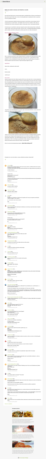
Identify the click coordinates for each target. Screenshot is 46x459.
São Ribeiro (9, 262)
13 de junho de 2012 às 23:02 (12, 385)
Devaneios (9, 279)
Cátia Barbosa (10, 354)
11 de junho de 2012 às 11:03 (12, 215)
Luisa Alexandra (10, 205)
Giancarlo (9, 251)
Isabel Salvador (10, 190)
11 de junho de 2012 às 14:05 (12, 266)
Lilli (8, 373)
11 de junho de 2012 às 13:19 (12, 248)
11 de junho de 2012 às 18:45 (12, 323)
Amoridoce (6, 1)
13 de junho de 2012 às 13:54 (12, 376)
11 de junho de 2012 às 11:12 (12, 222)
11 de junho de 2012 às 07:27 (12, 192)
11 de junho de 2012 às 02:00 (12, 187)
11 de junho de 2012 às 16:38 (12, 294)
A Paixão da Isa (10, 334)
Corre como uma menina (12, 284)
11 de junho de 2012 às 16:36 (12, 281)
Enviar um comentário (8, 403)
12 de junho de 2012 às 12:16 (12, 346)
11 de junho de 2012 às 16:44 (12, 300)
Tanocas (9, 225)
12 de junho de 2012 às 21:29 (12, 361)
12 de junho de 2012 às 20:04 (12, 352)
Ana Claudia (9, 326)
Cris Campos (10, 349)
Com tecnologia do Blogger (23, 457)
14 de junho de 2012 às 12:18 (12, 395)
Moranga (9, 165)
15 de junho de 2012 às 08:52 (12, 401)
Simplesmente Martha (11, 240)
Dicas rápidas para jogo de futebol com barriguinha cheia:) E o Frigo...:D (22, 448)
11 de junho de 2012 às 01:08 (12, 171)
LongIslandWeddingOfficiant (12, 232)
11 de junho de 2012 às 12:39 (12, 238)
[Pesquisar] (11, 1)
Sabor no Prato (10, 318)
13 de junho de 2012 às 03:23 (12, 370)
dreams (9, 398)
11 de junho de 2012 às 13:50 (12, 254)
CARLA (9, 303)
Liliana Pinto (10, 184)
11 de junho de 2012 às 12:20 (12, 229)
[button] (5, 12)
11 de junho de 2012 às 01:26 (12, 182)
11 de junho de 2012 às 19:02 (12, 332)
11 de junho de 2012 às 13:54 (12, 260)
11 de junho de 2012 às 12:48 (12, 243)
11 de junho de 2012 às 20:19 (12, 338)
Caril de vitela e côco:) (15, 417)
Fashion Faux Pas (10, 211)
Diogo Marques (10, 378)
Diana (8, 195)
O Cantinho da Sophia (11, 256)
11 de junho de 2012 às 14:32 (12, 276)
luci (8, 246)
